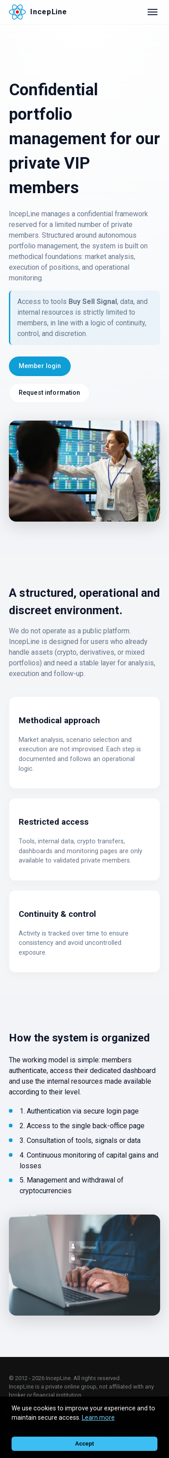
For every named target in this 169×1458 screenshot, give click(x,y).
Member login (40, 366)
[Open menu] (152, 12)
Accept (84, 1444)
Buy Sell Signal (92, 301)
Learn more (98, 1417)
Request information (49, 393)
